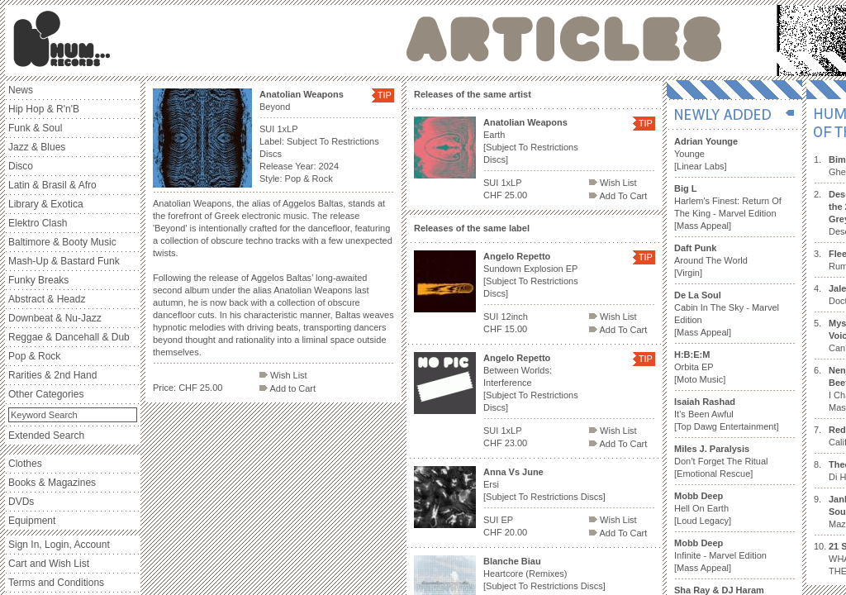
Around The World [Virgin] (711, 260)
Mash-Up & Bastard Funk (64, 261)
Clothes (25, 463)
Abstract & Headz (46, 299)
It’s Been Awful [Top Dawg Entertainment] (726, 414)
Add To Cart (618, 196)
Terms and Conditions (56, 582)
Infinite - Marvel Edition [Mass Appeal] (720, 555)
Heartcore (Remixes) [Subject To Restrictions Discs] (544, 573)
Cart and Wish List (48, 563)
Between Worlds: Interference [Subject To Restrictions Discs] (530, 382)
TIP (385, 95)
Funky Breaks (38, 280)
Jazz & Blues (36, 147)
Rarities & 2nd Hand (52, 375)
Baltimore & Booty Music (62, 242)
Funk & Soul (35, 128)
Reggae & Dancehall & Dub (69, 337)
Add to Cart (287, 388)
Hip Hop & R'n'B (43, 109)
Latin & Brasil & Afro (52, 185)
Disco (20, 166)
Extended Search (46, 435)
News (20, 90)
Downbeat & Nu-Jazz (55, 318)
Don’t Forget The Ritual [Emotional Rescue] (721, 461)
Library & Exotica (45, 204)
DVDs (21, 501)
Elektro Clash (37, 223)
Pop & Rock (34, 356)
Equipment (31, 520)
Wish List (283, 375)
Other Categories (45, 394)
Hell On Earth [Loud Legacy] (702, 508)
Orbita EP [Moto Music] (699, 367)
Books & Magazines (52, 482)
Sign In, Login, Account (59, 544)
